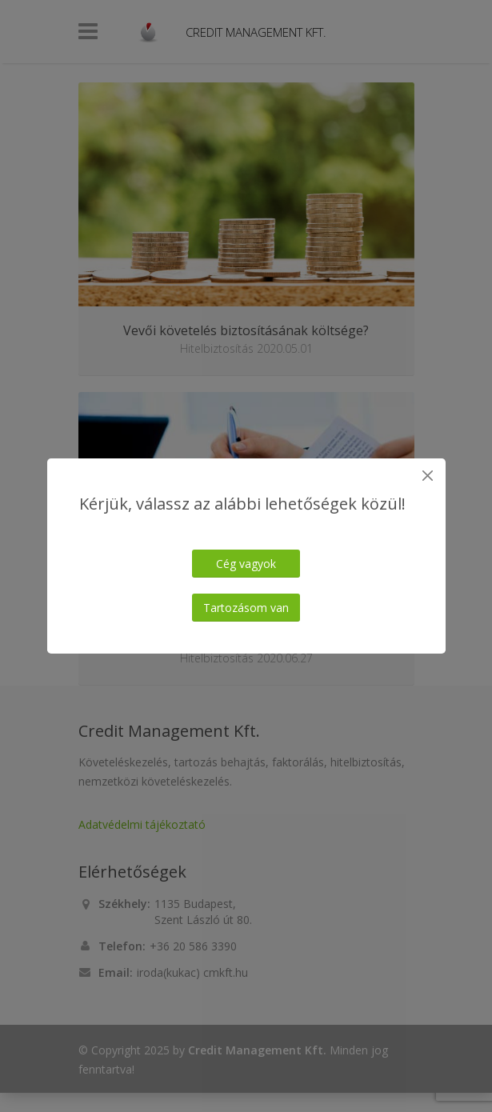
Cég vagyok (246, 563)
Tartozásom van (246, 607)
